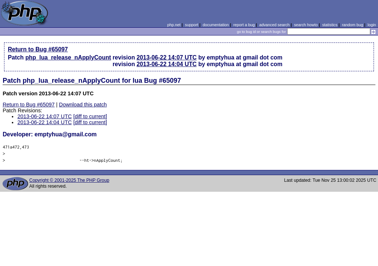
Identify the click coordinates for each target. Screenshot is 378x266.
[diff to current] (90, 116)
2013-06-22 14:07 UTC (167, 57)
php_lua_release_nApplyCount (68, 57)
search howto (305, 25)
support (191, 25)
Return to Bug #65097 (38, 49)
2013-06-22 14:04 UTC (167, 64)
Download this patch (83, 105)
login (372, 25)
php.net (174, 25)
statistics (329, 25)
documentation (216, 25)
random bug (352, 25)
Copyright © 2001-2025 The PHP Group (69, 180)
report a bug (244, 25)
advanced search (274, 25)
